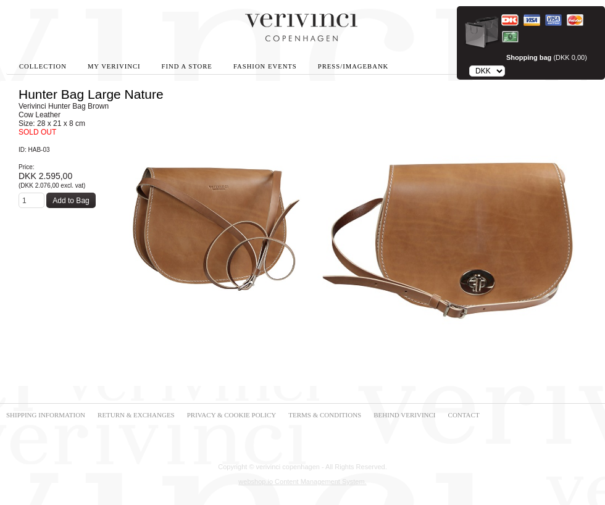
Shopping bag (528, 57)
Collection (43, 66)
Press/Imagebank (353, 66)
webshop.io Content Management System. (302, 481)
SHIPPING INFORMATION (45, 415)
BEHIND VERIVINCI (404, 415)
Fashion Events (265, 66)
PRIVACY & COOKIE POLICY (232, 415)
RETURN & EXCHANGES (136, 415)
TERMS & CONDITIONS (324, 415)
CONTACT (464, 415)
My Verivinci (114, 66)
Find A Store (187, 66)
